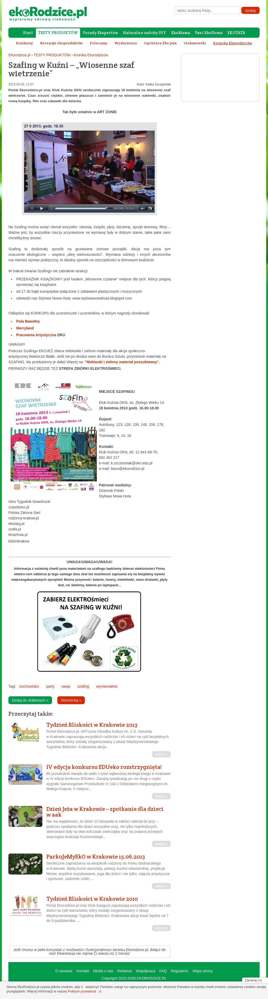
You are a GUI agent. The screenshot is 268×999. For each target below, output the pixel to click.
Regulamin (179, 971)
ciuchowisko (29, 686)
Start (28, 32)
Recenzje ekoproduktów (61, 43)
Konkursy (24, 43)
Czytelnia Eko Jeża (160, 43)
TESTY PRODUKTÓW (58, 32)
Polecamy (98, 43)
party (50, 686)
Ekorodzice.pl (19, 55)
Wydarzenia (125, 43)
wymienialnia (106, 686)
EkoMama (180, 32)
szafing (83, 686)
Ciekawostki (195, 43)
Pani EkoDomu (208, 32)
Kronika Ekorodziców (91, 55)
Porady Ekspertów (100, 32)
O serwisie (63, 971)
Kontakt (82, 971)
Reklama (124, 971)
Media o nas (103, 971)
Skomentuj (71, 700)
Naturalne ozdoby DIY (144, 32)
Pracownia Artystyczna (40, 335)
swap (66, 686)
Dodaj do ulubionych (30, 700)
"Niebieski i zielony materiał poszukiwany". (122, 362)
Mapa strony (203, 971)
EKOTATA (236, 32)
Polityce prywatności (84, 991)
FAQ (163, 971)
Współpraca (145, 971)
